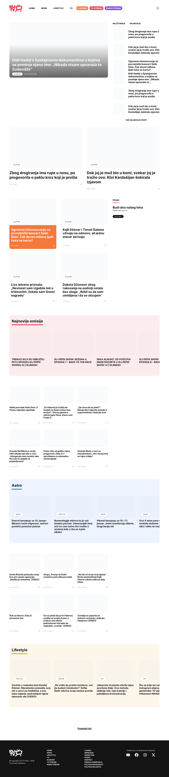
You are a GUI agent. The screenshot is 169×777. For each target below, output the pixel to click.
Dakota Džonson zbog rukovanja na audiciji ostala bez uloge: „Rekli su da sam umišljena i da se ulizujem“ (83, 290)
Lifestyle (58, 8)
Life (102, 679)
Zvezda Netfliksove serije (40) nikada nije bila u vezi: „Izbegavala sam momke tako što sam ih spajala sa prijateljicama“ (24, 456)
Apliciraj (118, 216)
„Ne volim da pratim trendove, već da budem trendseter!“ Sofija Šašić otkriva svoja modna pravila (73, 688)
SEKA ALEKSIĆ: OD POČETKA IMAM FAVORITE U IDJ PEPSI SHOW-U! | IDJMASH (114, 362)
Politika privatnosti (93, 764)
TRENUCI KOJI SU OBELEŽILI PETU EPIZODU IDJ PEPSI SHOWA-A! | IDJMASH (28, 362)
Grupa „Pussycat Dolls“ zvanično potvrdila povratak (57, 575)
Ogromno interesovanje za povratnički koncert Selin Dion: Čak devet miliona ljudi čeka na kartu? (32, 235)
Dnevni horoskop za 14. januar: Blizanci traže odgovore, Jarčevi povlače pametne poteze (30, 523)
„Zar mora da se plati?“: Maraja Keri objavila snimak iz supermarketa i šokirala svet (92, 410)
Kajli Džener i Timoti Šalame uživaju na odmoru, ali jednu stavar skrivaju (83, 233)
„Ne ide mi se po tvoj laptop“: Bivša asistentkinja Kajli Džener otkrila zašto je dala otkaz (92, 578)
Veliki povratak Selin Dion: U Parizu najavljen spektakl (23, 408)
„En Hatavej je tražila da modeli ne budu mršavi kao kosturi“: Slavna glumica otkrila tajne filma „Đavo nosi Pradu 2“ (58, 412)
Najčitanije (119, 23)
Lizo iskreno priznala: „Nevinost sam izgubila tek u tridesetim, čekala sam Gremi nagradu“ (33, 290)
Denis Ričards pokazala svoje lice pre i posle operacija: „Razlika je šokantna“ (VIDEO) (24, 577)
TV (71, 8)
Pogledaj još (84, 728)
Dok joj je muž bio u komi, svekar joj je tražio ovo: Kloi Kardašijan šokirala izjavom (121, 177)
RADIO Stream (53, 764)
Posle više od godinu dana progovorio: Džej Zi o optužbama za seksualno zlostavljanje (56, 455)
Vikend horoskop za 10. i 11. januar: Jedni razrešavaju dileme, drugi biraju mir (115, 523)
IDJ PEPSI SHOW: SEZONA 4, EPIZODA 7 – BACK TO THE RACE (73, 361)
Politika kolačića (92, 767)
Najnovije (135, 23)
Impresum (88, 753)
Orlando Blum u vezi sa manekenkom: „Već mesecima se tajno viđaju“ (92, 453)
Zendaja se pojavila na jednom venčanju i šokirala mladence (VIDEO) (91, 618)
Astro (17, 485)
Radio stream (113, 8)
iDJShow (82, 8)
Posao (87, 757)
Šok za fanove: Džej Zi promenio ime (20, 616)
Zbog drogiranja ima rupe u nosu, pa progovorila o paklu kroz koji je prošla (43, 175)
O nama (87, 750)
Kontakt (88, 760)
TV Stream (96, 8)
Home (32, 8)
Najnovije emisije (27, 321)
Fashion (61, 679)
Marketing (89, 755)
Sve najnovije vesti (136, 120)
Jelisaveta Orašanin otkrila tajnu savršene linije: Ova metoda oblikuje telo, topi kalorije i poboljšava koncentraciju (115, 689)
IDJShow (17, 74)
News (44, 8)
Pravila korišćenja (93, 762)
